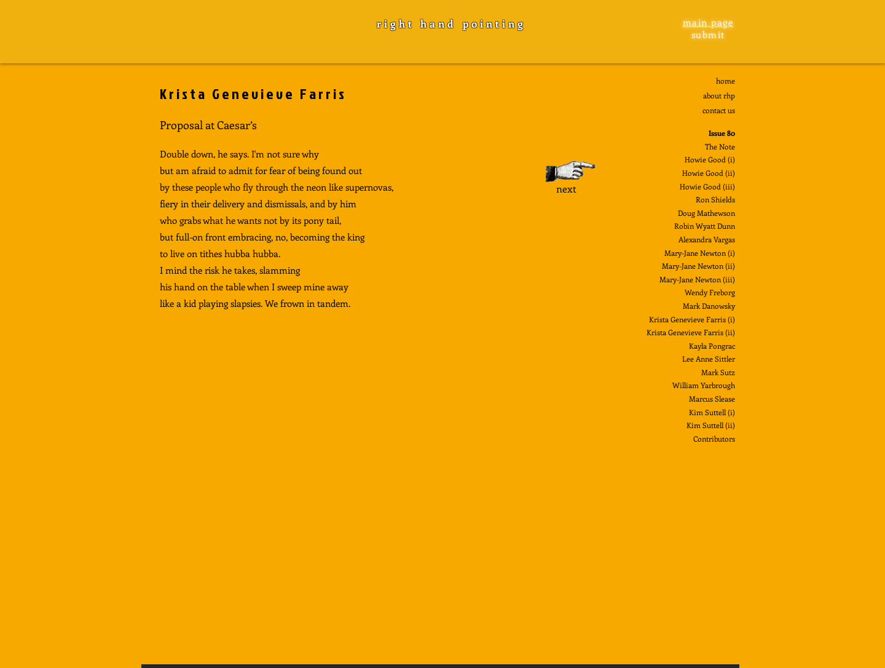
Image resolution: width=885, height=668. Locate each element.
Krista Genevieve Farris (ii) (691, 332)
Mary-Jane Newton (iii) (697, 279)
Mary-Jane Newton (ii (697, 266)
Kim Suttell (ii (709, 425)
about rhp (719, 95)
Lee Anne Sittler (708, 359)
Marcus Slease (712, 399)
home (725, 80)
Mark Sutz (718, 372)
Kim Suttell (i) (712, 412)
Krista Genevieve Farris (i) (692, 319)
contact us (718, 110)
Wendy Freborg (710, 292)
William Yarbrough (703, 385)
